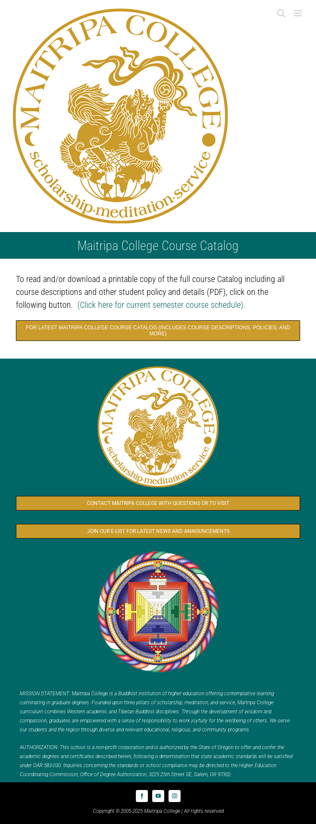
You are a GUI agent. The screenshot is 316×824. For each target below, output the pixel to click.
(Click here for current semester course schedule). (161, 305)
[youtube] (158, 796)
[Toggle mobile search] (281, 13)
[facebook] (142, 796)
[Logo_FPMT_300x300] (158, 551)
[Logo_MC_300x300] (158, 367)
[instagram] (175, 796)
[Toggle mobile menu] (298, 13)
